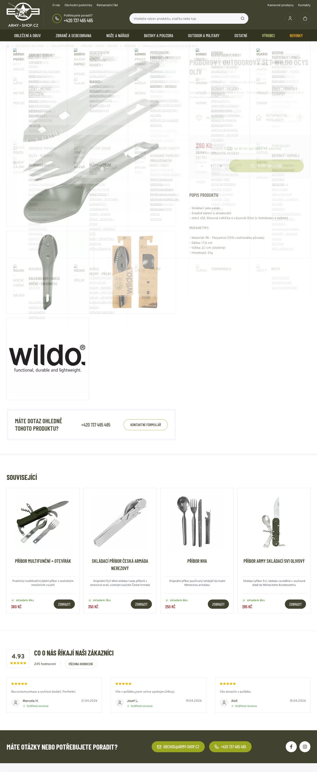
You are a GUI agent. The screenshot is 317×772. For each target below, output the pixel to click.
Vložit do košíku (266, 165)
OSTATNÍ (240, 35)
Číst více (228, 97)
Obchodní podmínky (78, 5)
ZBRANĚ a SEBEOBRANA (73, 35)
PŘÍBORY (130, 46)
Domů (8, 46)
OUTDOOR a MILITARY (203, 35)
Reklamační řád (107, 5)
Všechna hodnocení (80, 664)
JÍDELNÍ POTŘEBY (63, 46)
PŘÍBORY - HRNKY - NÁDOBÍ (99, 46)
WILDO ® (249, 82)
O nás (56, 5)
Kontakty (304, 5)
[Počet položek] (211, 166)
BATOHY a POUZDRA (158, 35)
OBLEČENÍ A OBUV (27, 35)
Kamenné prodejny (280, 5)
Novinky (296, 35)
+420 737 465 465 (78, 20)
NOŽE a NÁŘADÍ (117, 35)
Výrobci (268, 35)
